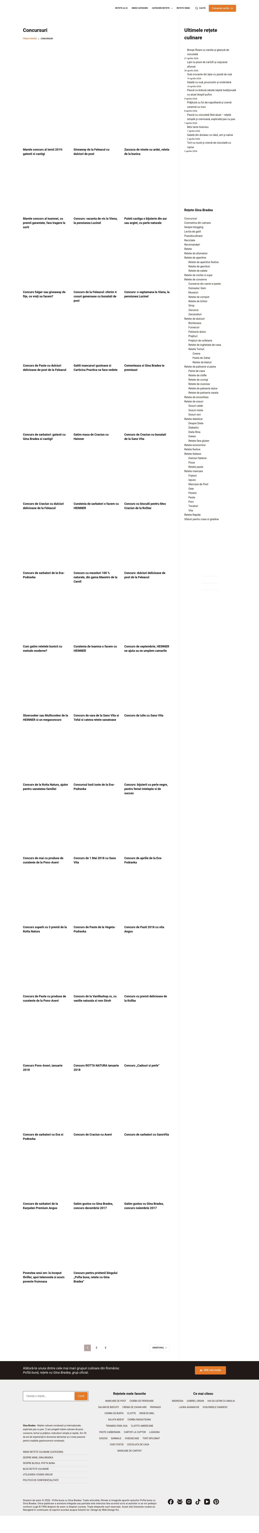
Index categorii (140, 8)
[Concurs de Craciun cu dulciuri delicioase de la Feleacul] (46, 478)
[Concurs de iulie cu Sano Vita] (147, 694)
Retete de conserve (195, 279)
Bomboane (194, 323)
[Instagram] (189, 1519)
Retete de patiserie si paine (200, 366)
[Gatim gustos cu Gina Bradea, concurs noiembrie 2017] (147, 1191)
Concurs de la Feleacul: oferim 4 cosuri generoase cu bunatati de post (96, 296)
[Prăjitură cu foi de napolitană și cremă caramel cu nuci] (184, 103)
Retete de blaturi (202, 362)
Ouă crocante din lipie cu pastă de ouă (209, 74)
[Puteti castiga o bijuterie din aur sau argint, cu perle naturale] (147, 189)
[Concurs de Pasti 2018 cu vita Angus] (147, 910)
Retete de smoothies (196, 397)
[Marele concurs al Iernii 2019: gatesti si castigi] (46, 119)
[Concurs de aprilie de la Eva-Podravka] (147, 841)
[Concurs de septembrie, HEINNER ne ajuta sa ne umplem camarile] (147, 620)
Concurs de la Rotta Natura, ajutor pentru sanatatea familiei (43, 801)
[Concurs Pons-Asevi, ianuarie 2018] (46, 1052)
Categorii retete (163, 8)
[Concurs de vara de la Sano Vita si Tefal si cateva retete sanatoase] (96, 694)
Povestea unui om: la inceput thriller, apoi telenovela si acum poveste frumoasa (44, 1294)
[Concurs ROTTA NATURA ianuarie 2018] (96, 1052)
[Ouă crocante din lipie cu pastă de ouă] (184, 75)
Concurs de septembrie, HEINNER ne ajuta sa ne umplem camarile (142, 655)
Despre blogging (194, 227)
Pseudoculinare (193, 235)
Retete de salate (197, 270)
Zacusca (193, 310)
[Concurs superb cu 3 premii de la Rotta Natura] (46, 910)
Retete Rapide (192, 514)
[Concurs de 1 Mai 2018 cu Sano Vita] (96, 841)
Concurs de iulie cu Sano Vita (146, 724)
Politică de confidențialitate (41, 1497)
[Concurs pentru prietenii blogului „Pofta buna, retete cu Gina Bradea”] (96, 1260)
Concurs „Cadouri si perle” (143, 1083)
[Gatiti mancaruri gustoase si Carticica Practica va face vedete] (96, 335)
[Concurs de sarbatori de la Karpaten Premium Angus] (46, 1191)
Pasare (192, 493)
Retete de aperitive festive (203, 262)
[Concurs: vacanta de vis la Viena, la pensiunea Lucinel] (96, 189)
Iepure (192, 479)
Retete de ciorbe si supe (198, 275)
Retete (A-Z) (121, 8)
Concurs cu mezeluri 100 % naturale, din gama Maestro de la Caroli (96, 581)
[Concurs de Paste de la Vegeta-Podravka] (96, 910)
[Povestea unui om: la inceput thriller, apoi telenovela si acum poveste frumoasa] (46, 1260)
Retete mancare (193, 471)
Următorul (159, 1365)
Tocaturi (193, 506)
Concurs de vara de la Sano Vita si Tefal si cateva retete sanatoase (94, 728)
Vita (190, 510)
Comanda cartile (222, 8)
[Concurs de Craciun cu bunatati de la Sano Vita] (147, 409)
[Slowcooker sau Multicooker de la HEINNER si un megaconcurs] (46, 694)
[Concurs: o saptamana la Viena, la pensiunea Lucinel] (147, 262)
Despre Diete (196, 423)
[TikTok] (198, 1519)
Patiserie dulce (197, 331)
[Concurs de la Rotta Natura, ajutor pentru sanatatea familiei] (46, 767)
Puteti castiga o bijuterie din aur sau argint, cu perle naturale (145, 222)
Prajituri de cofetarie (200, 340)
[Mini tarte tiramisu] (184, 128)
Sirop (191, 305)
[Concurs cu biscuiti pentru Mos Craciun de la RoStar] (147, 478)
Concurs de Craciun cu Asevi (95, 1152)
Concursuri (190, 218)
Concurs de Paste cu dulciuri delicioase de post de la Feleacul (44, 369)
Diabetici (193, 427)
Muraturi (193, 292)
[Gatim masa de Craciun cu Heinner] (96, 409)
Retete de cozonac (199, 384)
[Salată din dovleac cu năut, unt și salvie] (184, 136)
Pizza (191, 462)
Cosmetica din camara (197, 222)
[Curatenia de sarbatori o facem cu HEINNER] (96, 478)
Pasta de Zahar (201, 357)
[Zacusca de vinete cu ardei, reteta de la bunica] (147, 119)
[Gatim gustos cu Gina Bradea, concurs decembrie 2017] (96, 1191)
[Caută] (200, 8)
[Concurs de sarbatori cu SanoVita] (147, 1122)
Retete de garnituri (199, 266)
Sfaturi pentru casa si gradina (201, 519)
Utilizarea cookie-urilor (38, 1491)
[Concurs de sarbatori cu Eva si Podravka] (46, 1122)
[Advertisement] (96, 67)
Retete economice (194, 445)
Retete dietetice (193, 419)
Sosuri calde (195, 405)
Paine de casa (196, 371)
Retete (188, 248)
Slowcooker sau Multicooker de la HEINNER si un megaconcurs (44, 728)
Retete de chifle (197, 375)
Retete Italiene (192, 453)
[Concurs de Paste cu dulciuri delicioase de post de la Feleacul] (46, 335)
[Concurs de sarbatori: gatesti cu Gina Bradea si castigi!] (46, 409)
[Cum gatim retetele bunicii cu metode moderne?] (46, 620)
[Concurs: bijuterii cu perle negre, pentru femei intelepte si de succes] (147, 767)
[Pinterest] (216, 1519)
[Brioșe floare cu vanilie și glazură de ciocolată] (184, 51)
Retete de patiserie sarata (203, 392)
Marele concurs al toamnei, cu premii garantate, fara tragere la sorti (45, 222)
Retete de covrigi (198, 379)
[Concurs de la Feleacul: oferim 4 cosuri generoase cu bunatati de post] (96, 262)
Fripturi (192, 475)
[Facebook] (171, 1519)
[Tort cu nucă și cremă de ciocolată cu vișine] (184, 144)
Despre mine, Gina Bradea (38, 1474)
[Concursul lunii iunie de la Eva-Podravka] (96, 767)
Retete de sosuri (193, 401)
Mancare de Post (198, 484)
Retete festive (192, 449)
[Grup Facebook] (180, 1519)
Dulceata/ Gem (197, 288)
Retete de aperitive (195, 257)
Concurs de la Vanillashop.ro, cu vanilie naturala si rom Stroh (95, 1013)
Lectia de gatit (192, 231)
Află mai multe (210, 1387)
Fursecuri (193, 327)
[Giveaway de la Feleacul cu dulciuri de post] (96, 119)
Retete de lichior (197, 301)
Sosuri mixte (195, 410)
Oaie (191, 488)
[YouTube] (207, 1519)
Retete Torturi (196, 349)
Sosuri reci (194, 414)
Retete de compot (198, 297)
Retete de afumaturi (195, 253)
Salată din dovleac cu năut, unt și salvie (210, 135)
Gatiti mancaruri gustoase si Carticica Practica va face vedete (94, 369)
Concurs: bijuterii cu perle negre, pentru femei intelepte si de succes (145, 801)
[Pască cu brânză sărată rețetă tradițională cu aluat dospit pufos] (184, 91)
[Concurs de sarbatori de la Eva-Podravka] (46, 547)
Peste (191, 497)
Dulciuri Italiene (197, 458)
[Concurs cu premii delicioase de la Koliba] (147, 979)
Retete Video (183, 8)
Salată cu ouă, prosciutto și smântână (209, 82)
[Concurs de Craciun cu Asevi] (96, 1122)
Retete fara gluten (198, 440)
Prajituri (193, 336)
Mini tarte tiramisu (198, 127)
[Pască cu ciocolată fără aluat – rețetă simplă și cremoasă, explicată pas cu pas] (184, 115)
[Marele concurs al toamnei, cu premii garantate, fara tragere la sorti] (46, 189)
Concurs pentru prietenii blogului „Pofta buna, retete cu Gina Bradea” (96, 1294)
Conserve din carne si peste (204, 283)
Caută (81, 1413)
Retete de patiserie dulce (202, 388)
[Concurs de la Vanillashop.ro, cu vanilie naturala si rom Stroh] (96, 979)
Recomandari (192, 244)
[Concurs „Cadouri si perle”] (147, 1052)
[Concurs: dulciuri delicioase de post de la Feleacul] (147, 547)
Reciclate (189, 240)
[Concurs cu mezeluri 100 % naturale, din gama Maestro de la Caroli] (96, 547)
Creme (196, 353)
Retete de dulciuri (194, 318)
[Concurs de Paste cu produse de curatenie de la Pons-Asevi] (46, 979)
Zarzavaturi (195, 314)
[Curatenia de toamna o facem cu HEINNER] (96, 620)
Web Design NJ (110, 1527)
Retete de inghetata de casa (204, 344)
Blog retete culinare (36, 1486)
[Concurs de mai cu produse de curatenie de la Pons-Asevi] (46, 841)
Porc (191, 501)
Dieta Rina (194, 432)
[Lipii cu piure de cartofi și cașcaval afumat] (184, 63)
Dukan (192, 436)
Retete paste (195, 466)
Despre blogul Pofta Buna (39, 1480)
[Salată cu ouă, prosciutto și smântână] (184, 83)
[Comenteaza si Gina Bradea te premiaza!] (147, 335)
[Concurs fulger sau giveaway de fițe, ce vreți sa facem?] (46, 262)
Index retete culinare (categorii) (43, 1469)
